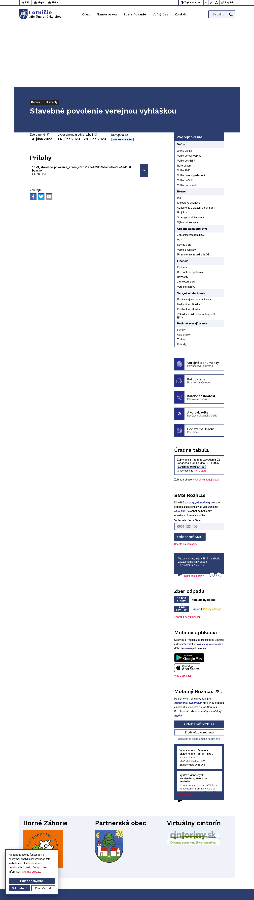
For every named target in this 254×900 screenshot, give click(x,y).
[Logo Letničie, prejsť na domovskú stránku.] (40, 14)
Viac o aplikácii (182, 612)
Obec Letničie (185, 891)
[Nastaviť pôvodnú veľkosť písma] (211, 2)
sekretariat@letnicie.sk (221, 876)
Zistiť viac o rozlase (199, 669)
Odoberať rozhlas (199, 661)
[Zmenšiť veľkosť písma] (206, 2)
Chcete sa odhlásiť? (185, 480)
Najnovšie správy (194, 512)
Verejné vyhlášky (122, 76)
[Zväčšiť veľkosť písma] (216, 2)
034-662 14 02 (217, 868)
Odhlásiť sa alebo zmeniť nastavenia (199, 675)
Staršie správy (185, 731)
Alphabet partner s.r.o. (142, 891)
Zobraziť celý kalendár (187, 553)
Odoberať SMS (189, 473)
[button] (212, 511)
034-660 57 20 (217, 872)
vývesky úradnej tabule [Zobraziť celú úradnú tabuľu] (206, 416)
